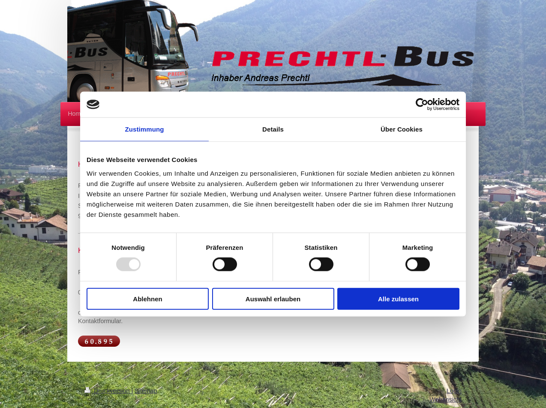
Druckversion (107, 390)
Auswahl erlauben (273, 298)
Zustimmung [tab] (144, 129)
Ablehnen (147, 298)
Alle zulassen (398, 298)
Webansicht (446, 399)
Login (454, 390)
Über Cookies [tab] (402, 129)
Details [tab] (273, 129)
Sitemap (146, 390)
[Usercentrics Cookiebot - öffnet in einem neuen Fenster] (421, 104)
